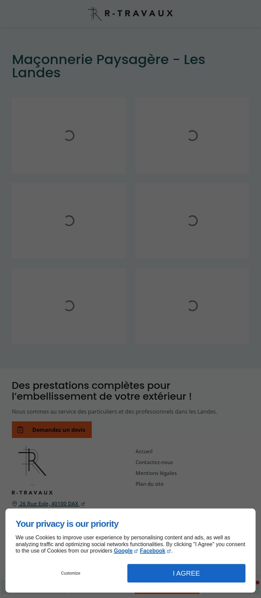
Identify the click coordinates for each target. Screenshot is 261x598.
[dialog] (130, 551)
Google (123, 551)
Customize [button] (71, 573)
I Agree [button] (186, 573)
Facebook (153, 551)
